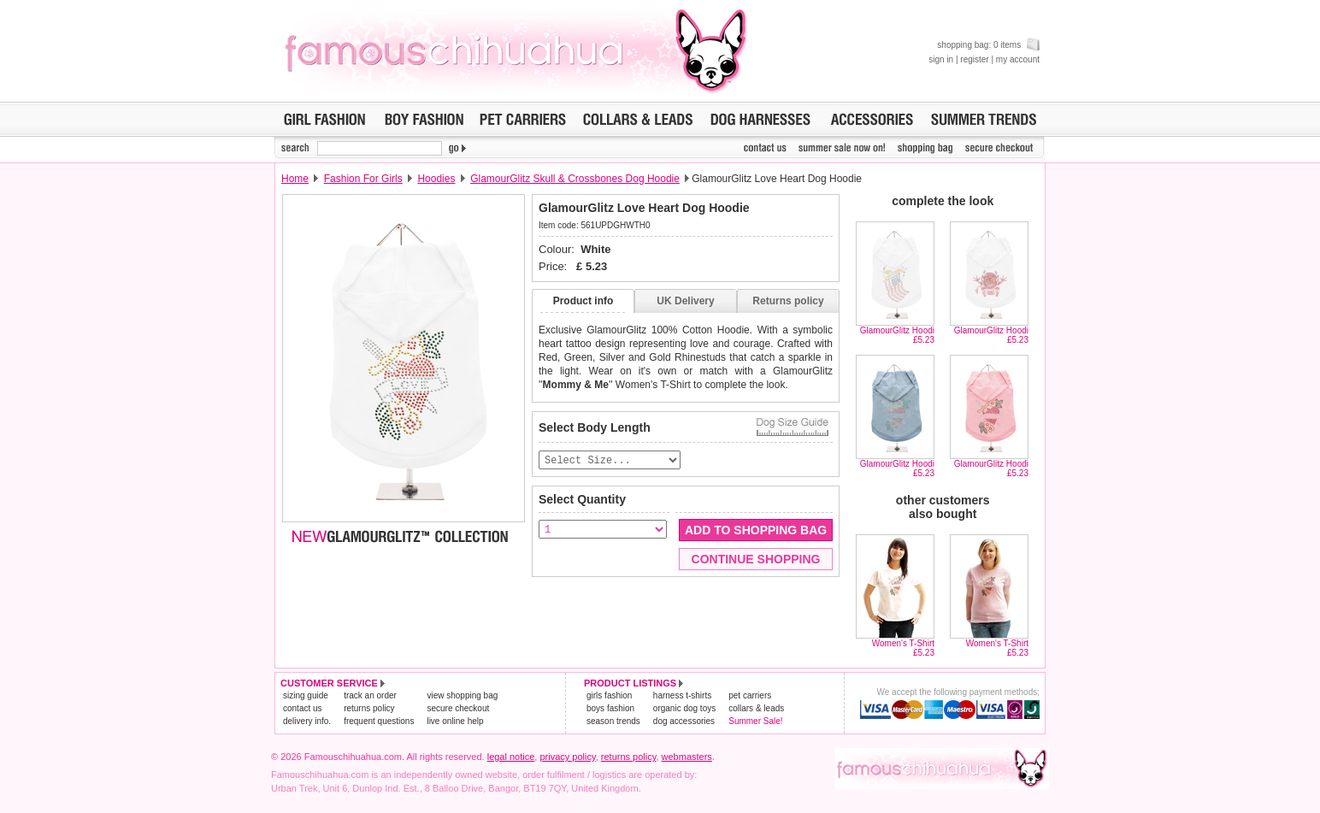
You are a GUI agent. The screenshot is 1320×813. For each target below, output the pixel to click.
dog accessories (684, 721)
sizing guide (305, 695)
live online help (455, 721)
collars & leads (756, 708)
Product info (583, 301)
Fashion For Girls (363, 179)
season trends (613, 721)
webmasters (687, 756)
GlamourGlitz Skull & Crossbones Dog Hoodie (575, 179)
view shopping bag (462, 695)
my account (1018, 59)
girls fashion (609, 695)
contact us (302, 708)
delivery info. (307, 721)
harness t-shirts (682, 695)
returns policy (369, 708)
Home (295, 179)
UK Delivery (685, 301)
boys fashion (610, 708)
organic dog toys (684, 708)
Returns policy (787, 301)
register (974, 59)
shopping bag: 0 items (988, 45)
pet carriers (749, 695)
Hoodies (436, 179)
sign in (940, 59)
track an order (370, 695)
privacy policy (567, 756)
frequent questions (379, 721)
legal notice (511, 756)
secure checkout (458, 708)
